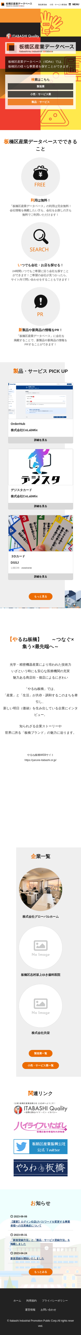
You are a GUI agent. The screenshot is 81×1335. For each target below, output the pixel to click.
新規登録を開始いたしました (27, 1258)
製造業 (40, 86)
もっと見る (40, 596)
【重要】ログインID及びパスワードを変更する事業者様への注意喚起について (40, 1223)
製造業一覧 (40, 1053)
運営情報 (30, 1309)
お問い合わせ (48, 1309)
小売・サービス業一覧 (41, 1065)
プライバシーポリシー (55, 1300)
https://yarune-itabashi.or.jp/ (40, 760)
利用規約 (31, 1300)
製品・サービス (41, 102)
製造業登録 (42, 5)
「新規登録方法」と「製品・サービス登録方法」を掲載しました (40, 1242)
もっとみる (40, 1271)
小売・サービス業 (40, 94)
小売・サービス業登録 (58, 5)
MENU (75, 4)
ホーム (17, 1300)
